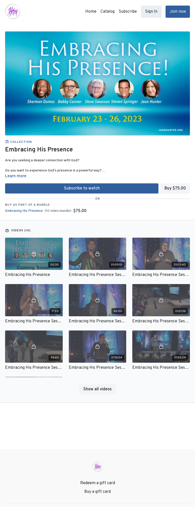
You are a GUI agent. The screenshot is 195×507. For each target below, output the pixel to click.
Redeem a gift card (97, 483)
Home (90, 11)
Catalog (108, 11)
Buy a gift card (97, 491)
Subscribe (128, 11)
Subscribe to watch (82, 188)
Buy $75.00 (175, 188)
